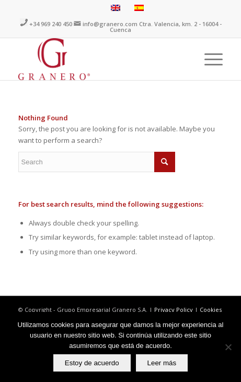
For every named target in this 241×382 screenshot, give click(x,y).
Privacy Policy (174, 309)
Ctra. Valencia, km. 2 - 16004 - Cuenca (166, 26)
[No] (228, 347)
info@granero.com (110, 24)
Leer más (162, 363)
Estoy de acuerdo (92, 363)
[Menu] (208, 59)
